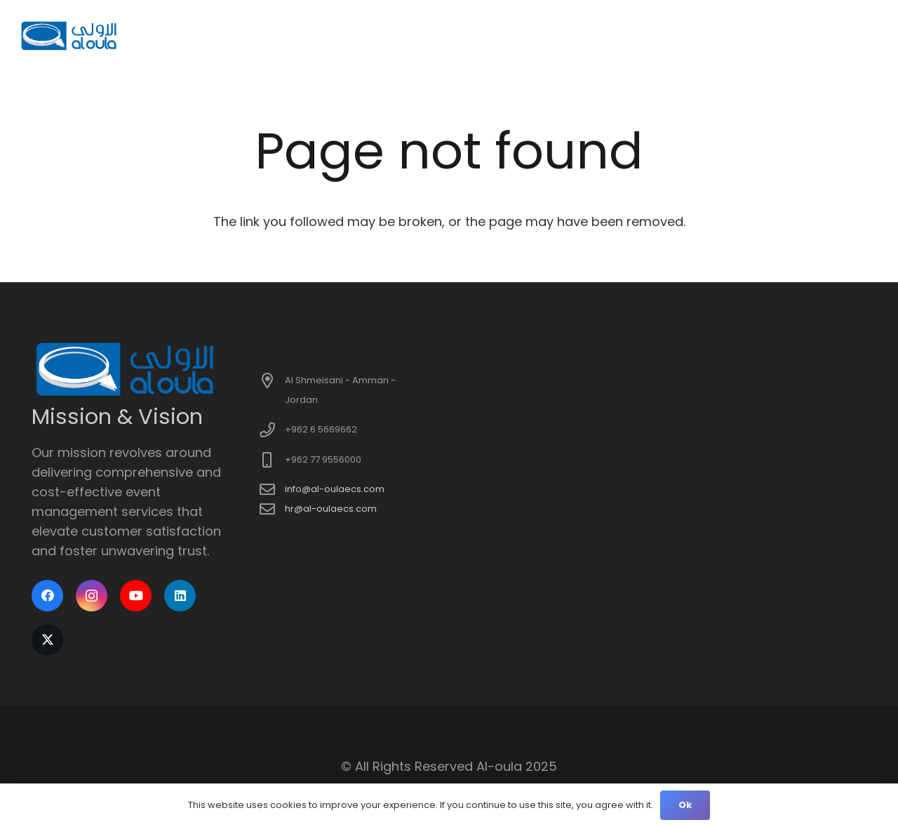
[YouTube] (136, 595)
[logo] (70, 35)
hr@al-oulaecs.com (331, 508)
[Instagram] (91, 595)
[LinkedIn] (180, 595)
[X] (47, 640)
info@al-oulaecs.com (334, 489)
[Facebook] (47, 595)
